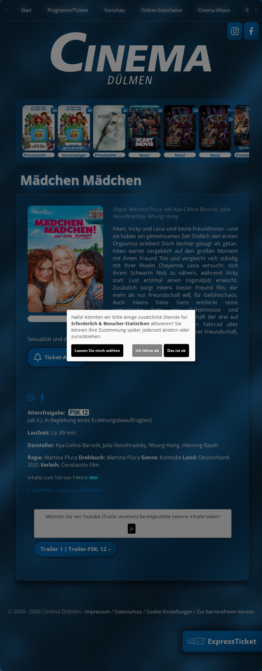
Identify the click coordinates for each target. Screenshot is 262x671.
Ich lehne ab (147, 350)
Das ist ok (176, 350)
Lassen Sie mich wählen (97, 350)
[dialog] (131, 335)
